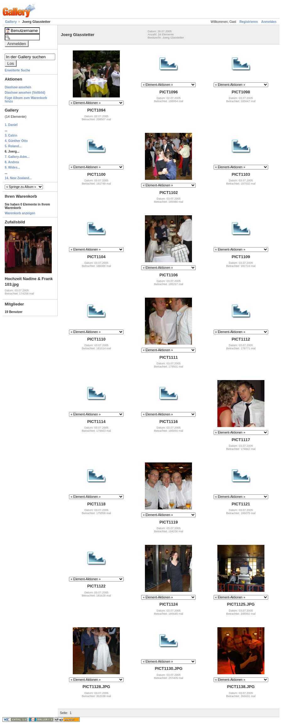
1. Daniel (11, 125)
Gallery (11, 21)
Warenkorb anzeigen (20, 213)
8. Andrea (12, 162)
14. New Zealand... (18, 178)
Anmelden (268, 21)
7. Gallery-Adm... (17, 157)
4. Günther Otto (16, 141)
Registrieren (249, 21)
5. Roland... (13, 146)
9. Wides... (12, 167)
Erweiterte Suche (17, 70)
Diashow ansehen (18, 87)
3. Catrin (11, 135)
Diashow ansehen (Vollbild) (25, 92)
